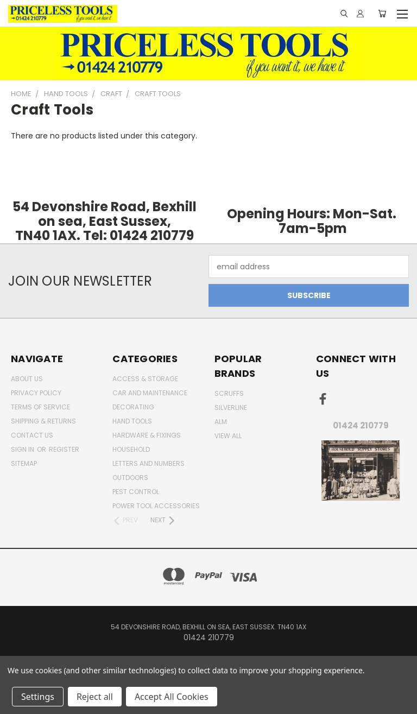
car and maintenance (149, 392)
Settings (37, 697)
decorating (133, 407)
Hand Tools (132, 421)
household (131, 449)
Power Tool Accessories (156, 505)
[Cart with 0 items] (382, 13)
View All (228, 435)
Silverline (230, 407)
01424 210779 (361, 425)
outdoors (130, 477)
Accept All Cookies (171, 697)
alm (220, 421)
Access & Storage (145, 378)
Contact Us (32, 435)
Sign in (23, 449)
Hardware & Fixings (146, 435)
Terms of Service (40, 407)
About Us (27, 378)
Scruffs (229, 393)
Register (64, 449)
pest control (135, 491)
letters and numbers (148, 463)
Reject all (95, 697)
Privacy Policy (36, 392)
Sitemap (24, 463)
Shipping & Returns (43, 421)
